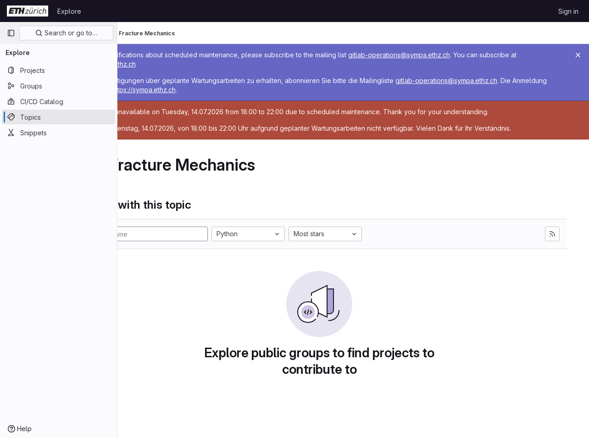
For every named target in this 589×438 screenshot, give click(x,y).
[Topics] (58, 117)
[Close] (577, 55)
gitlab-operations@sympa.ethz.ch (466, 55)
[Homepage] (27, 11)
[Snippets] (58, 132)
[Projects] (58, 70)
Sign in (568, 11)
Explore (69, 11)
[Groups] (58, 85)
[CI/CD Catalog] (58, 101)
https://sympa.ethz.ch (210, 64)
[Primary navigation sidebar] (11, 33)
